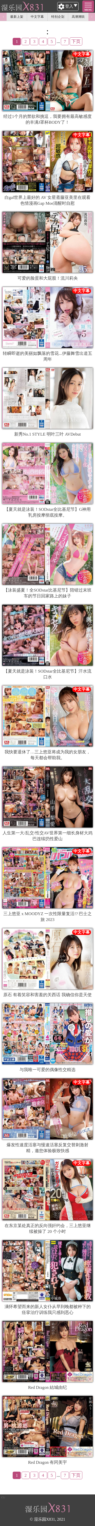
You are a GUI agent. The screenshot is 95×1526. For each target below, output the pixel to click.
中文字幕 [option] (37, 17)
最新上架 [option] (16, 17)
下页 (76, 41)
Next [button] (91, 17)
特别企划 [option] (57, 17)
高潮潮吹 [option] (78, 17)
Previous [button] (3, 17)
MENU (88, 9)
